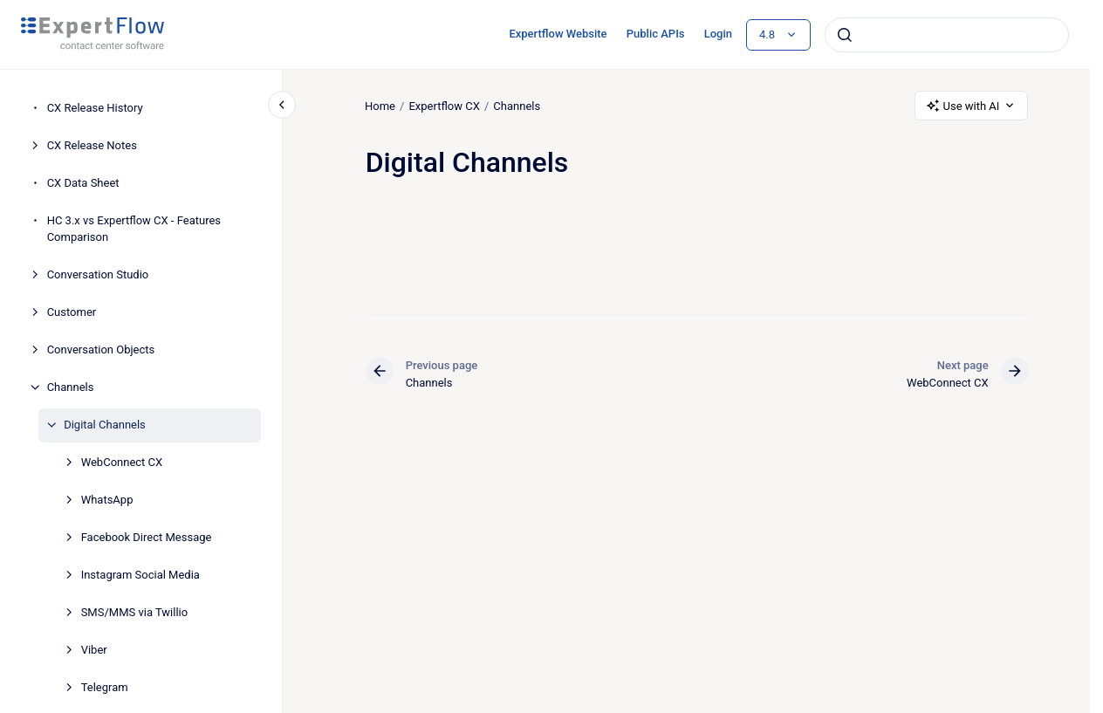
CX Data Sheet (83, 182)
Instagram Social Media (140, 574)
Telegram (104, 687)
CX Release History (95, 107)
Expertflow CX (444, 105)
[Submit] (845, 35)
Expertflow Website (557, 33)
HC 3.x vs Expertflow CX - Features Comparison (134, 229)
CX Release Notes (92, 145)
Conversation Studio (98, 274)
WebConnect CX (122, 462)
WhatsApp (107, 499)
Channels (70, 387)
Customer (72, 312)
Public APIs (656, 33)
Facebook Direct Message (146, 537)
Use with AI (971, 106)
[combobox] (947, 34)
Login (718, 33)
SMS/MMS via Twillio (134, 612)
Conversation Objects (101, 349)
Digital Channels (105, 424)
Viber (94, 649)
